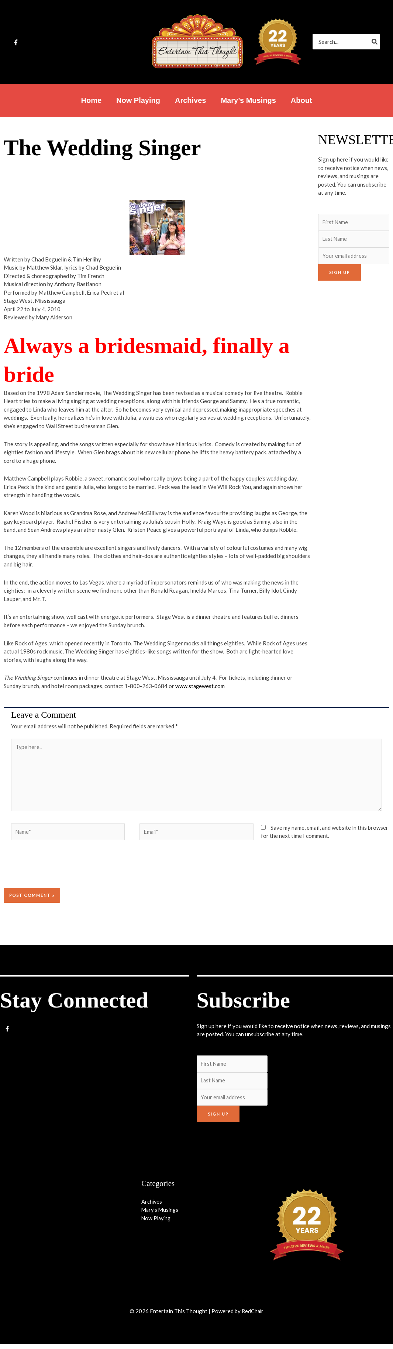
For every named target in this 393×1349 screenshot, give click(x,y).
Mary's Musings (160, 1214)
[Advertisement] (352, 400)
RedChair (252, 1316)
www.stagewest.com (200, 686)
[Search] (375, 41)
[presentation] (54, 873)
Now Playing (157, 1223)
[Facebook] (16, 42)
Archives (152, 1206)
